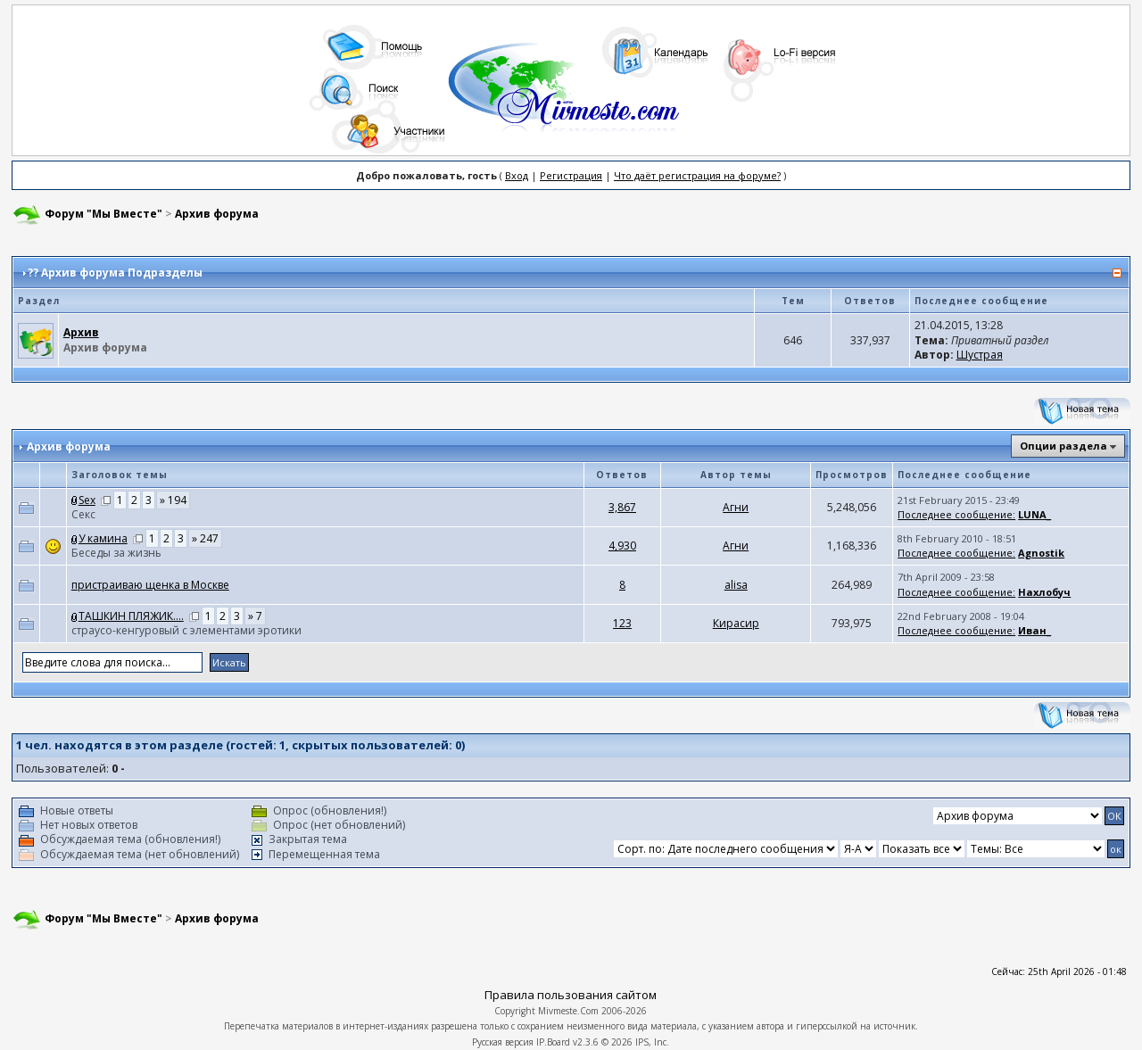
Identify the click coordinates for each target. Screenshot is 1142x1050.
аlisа (736, 584)
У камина (103, 538)
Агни (736, 507)
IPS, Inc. (652, 1042)
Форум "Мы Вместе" (103, 213)
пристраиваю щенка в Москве (150, 584)
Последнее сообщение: (956, 514)
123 (622, 623)
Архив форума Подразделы (122, 272)
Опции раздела (1063, 445)
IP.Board (553, 1042)
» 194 (173, 500)
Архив (81, 332)
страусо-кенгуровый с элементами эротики (186, 630)
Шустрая (979, 354)
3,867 (622, 507)
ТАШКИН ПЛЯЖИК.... (131, 616)
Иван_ (1034, 630)
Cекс (83, 514)
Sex (87, 500)
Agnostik (1041, 552)
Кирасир (736, 623)
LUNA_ (1034, 514)
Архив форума (217, 213)
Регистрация (571, 175)
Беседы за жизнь (116, 552)
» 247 (205, 538)
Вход (516, 175)
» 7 (255, 616)
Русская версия (503, 1042)
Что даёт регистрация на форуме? (697, 175)
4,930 (622, 545)
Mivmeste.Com (568, 1011)
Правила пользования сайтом (570, 995)
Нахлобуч (1044, 592)
